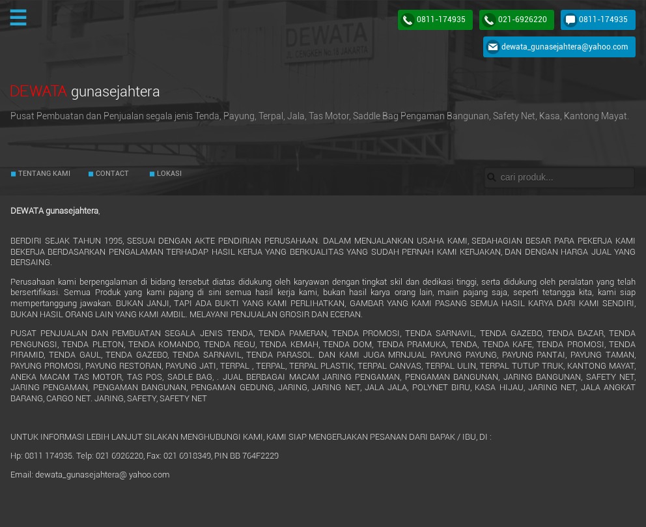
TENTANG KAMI (43, 173)
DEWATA (85, 90)
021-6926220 (522, 19)
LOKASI (168, 173)
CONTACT (111, 173)
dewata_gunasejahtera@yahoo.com (564, 46)
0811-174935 (441, 19)
